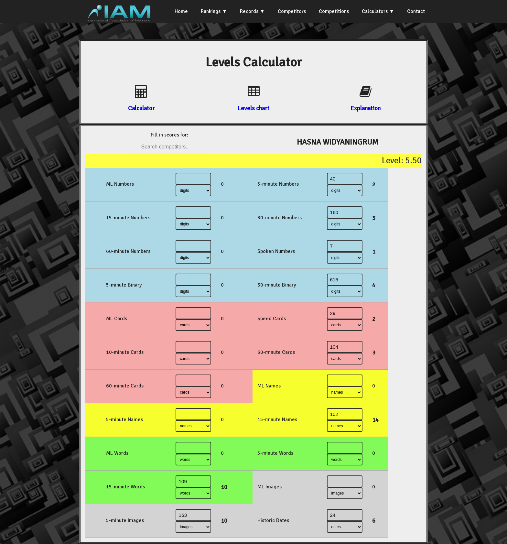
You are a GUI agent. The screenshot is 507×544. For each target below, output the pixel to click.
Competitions (334, 11)
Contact (416, 11)
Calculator (141, 108)
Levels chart (253, 108)
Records (249, 11)
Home (181, 11)
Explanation (366, 108)
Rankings (211, 11)
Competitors (292, 11)
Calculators (375, 11)
